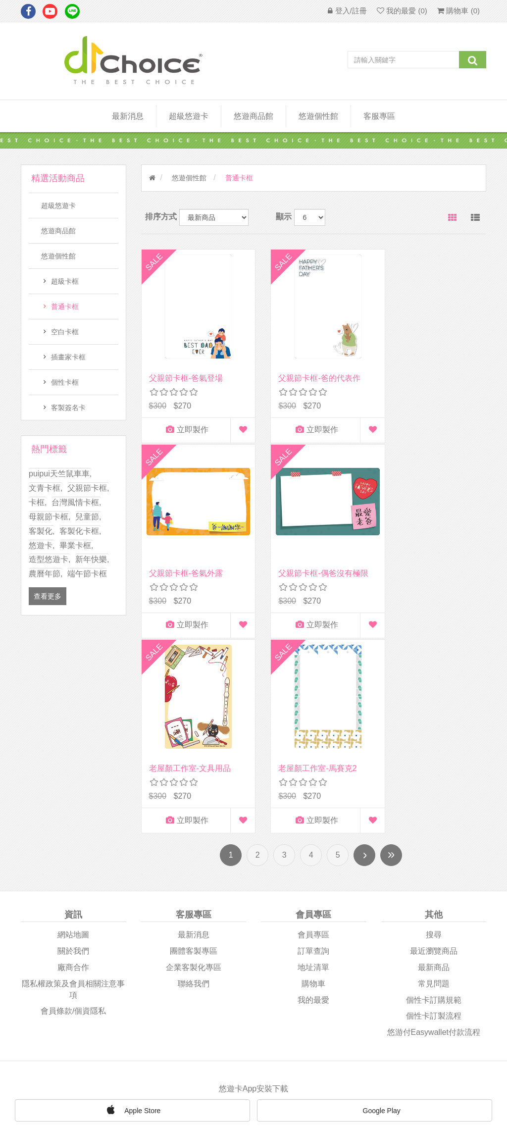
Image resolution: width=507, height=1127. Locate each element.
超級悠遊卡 (188, 116)
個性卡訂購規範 (433, 805)
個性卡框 (65, 382)
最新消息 (128, 116)
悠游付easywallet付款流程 (433, 838)
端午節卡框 (87, 573)
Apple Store (132, 915)
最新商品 (434, 772)
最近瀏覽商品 (433, 756)
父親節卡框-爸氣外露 (426, 368)
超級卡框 (65, 281)
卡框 (38, 502)
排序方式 (161, 216)
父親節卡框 (88, 488)
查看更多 (47, 596)
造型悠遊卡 (49, 559)
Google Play (375, 917)
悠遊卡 (41, 545)
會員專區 (313, 740)
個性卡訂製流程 (433, 822)
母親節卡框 (49, 516)
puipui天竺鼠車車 (60, 473)
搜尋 (434, 740)
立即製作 (182, 420)
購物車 (313, 789)
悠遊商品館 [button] (253, 116)
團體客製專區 (193, 756)
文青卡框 (45, 488)
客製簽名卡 (68, 407)
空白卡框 (65, 332)
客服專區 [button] (379, 116)
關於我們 (73, 756)
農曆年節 (45, 573)
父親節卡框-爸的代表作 (310, 368)
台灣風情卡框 (76, 502)
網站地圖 (73, 740)
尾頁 (391, 661)
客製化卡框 (80, 531)
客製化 (41, 531)
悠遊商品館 (58, 231)
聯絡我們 (193, 789)
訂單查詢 (313, 756)
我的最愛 (313, 805)
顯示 (284, 216)
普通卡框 (65, 306)
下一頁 (364, 661)
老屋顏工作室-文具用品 (310, 564)
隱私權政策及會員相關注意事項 (73, 795)
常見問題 (434, 789)
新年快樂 (92, 559)
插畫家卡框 (68, 357)
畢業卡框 (76, 545)
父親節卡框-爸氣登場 (186, 368)
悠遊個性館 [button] (318, 116)
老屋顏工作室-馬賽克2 (428, 564)
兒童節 (88, 516)
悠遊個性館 (58, 256)
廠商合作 (73, 772)
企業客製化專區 (193, 772)
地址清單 (313, 772)
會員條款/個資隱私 (73, 817)
